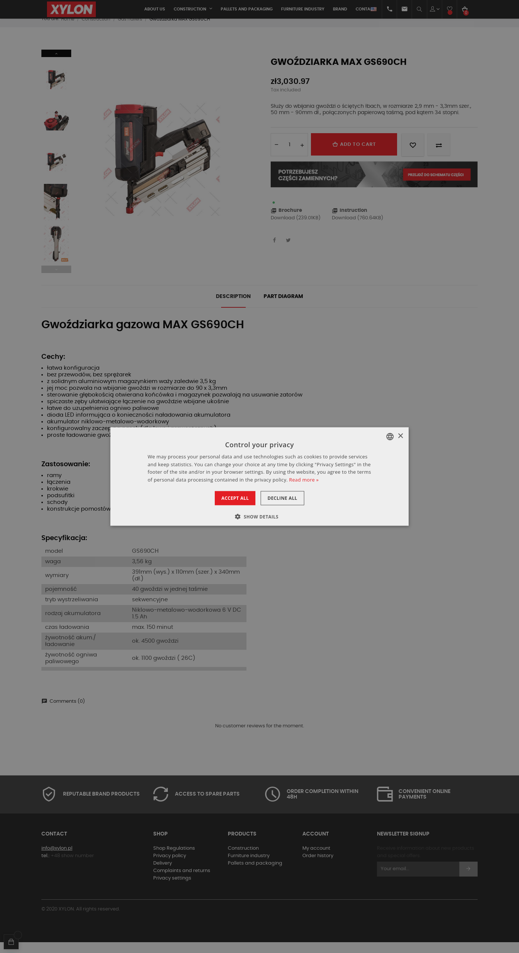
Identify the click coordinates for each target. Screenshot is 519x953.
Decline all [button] (287, 498)
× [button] (400, 436)
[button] (259, 516)
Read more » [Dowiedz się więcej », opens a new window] (303, 479)
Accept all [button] (230, 498)
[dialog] (259, 476)
